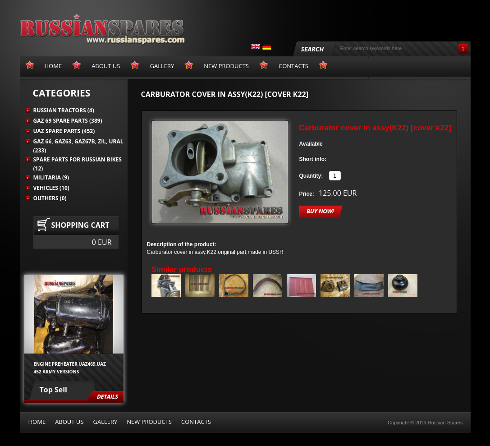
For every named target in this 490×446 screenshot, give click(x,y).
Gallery (105, 422)
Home (37, 422)
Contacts (196, 422)
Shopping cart (80, 225)
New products (149, 422)
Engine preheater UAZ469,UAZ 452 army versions (70, 367)
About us (69, 422)
